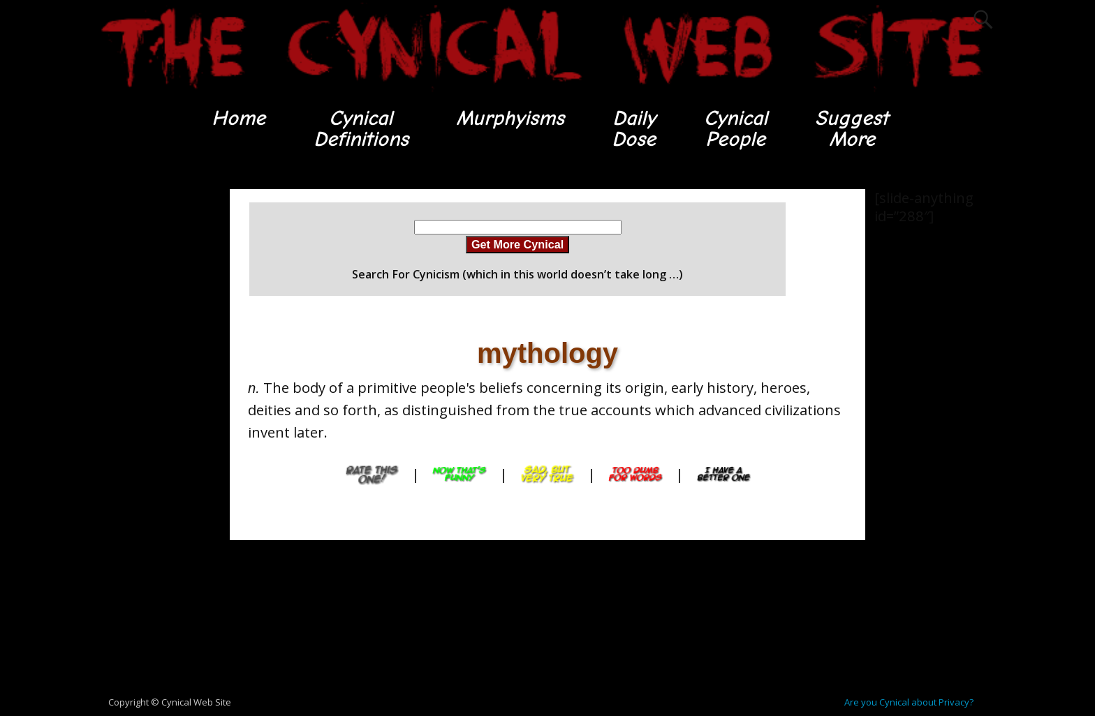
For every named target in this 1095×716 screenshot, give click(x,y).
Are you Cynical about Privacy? (908, 702)
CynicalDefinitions (361, 128)
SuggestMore (851, 128)
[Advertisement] (149, 398)
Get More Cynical (517, 244)
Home (238, 118)
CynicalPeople (735, 128)
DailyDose (634, 128)
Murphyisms (510, 118)
